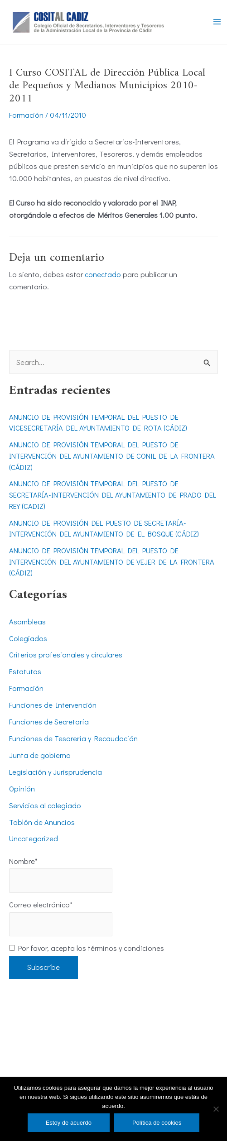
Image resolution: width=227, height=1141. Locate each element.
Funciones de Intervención (53, 705)
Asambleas (27, 621)
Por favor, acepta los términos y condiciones (86, 948)
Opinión (22, 788)
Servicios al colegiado (45, 805)
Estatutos (25, 671)
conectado (103, 274)
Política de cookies (156, 1122)
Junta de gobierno (40, 755)
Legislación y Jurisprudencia (55, 772)
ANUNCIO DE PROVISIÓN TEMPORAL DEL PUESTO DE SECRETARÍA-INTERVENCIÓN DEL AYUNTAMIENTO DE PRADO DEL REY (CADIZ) (112, 494)
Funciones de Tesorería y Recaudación (73, 738)
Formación (26, 115)
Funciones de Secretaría (49, 721)
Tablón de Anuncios (42, 822)
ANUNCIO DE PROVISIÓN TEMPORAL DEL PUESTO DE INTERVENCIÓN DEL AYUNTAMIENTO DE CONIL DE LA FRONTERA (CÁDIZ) (112, 455)
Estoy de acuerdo (69, 1122)
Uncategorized (33, 838)
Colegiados (28, 638)
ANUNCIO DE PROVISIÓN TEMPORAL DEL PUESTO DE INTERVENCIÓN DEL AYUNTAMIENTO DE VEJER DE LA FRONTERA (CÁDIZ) (111, 561)
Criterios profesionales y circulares (65, 654)
